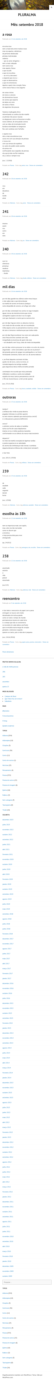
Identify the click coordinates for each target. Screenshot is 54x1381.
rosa (27, 165)
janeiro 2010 (6, 1261)
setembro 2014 (7, 1043)
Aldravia (12, 203)
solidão (34, 388)
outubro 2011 (7, 1212)
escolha (33, 547)
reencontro (11, 598)
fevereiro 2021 (7, 854)
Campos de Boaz (10, 696)
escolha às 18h (14, 513)
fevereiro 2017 (7, 973)
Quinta (4, 790)
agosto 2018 (6, 919)
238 (5, 556)
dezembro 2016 (7, 983)
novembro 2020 (7, 859)
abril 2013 (5, 1122)
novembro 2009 (7, 1271)
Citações (5, 745)
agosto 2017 (6, 949)
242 (5, 174)
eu (23, 240)
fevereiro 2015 (7, 1023)
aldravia (25, 505)
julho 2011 (6, 1226)
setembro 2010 (7, 1241)
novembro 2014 (7, 1038)
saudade (28, 388)
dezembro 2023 (7, 820)
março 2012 (6, 1187)
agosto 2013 (6, 1102)
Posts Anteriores (8, 652)
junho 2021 (6, 844)
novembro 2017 (7, 944)
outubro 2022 (7, 834)
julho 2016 (6, 998)
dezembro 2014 (7, 1033)
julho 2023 (6, 825)
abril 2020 (5, 874)
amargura (25, 547)
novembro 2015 (7, 1008)
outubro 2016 (7, 993)
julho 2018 (6, 924)
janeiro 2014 (6, 1078)
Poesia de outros (8, 780)
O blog (4, 721)
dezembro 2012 (7, 1142)
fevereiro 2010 (7, 1256)
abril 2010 (5, 1246)
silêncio (29, 278)
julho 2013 (6, 1107)
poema (32, 642)
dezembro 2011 (7, 1202)
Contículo (5, 750)
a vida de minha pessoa (10, 667)
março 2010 (6, 1251)
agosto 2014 (6, 1048)
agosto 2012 (6, 1162)
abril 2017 (5, 963)
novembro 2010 (7, 1236)
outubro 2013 (7, 1092)
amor (23, 165)
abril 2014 (5, 1063)
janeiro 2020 (6, 884)
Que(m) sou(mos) (8, 726)
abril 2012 (5, 1182)
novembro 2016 (7, 988)
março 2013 (6, 1127)
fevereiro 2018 (7, 934)
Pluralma (27, 14)
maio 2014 (6, 1058)
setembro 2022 (7, 839)
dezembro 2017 (7, 939)
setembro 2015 (7, 1018)
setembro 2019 (7, 894)
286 (3, 672)
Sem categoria (7, 800)
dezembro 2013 (7, 1083)
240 (5, 249)
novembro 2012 (7, 1147)
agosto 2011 (6, 1222)
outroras (9, 397)
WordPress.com (7, 1377)
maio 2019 (6, 909)
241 (5, 211)
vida (29, 590)
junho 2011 (6, 1231)
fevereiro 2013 (7, 1132)
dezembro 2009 (7, 1266)
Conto (4, 755)
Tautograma (6, 805)
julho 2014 (6, 1053)
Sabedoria (8, 701)
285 (3, 677)
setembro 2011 (7, 1217)
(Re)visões (5, 711)
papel (24, 642)
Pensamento (6, 770)
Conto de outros (8, 760)
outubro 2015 (7, 1013)
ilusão (25, 278)
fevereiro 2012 (7, 1192)
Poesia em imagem (8, 785)
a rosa (7, 34)
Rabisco (5, 795)
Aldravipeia (6, 740)
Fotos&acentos (7, 716)
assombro (5, 682)
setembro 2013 (7, 1097)
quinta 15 (5, 687)
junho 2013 (6, 1112)
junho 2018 (6, 929)
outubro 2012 (7, 1152)
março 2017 (6, 968)
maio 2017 (6, 959)
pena (27, 642)
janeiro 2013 (6, 1137)
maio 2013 (6, 1117)
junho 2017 (6, 954)
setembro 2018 (7, 914)
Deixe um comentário (36, 165)
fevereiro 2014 (7, 1073)
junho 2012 (6, 1172)
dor (29, 547)
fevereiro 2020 (7, 879)
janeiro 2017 (6, 978)
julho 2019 (6, 904)
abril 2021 (5, 849)
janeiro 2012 (6, 1197)
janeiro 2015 (6, 1028)
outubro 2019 (7, 889)
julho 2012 (6, 1167)
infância (24, 462)
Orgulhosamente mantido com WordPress (16, 1375)
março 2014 (6, 1068)
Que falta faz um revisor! (13, 699)
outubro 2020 (7, 864)
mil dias (8, 286)
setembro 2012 (7, 1157)
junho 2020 (6, 869)
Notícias (5, 765)
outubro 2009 (7, 1276)
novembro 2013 (7, 1088)
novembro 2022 (7, 830)
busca (23, 388)
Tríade (4, 810)
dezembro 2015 (7, 1003)
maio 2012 (6, 1177)
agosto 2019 (6, 899)
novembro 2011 (7, 1207)
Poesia (12, 165)
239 (5, 471)
